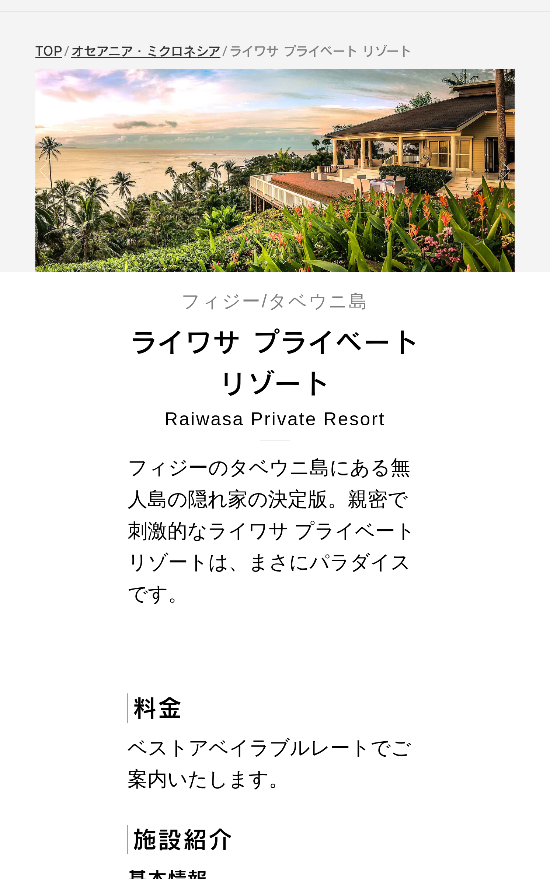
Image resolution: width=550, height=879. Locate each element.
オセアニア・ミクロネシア (145, 51)
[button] (266, 261)
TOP (48, 51)
